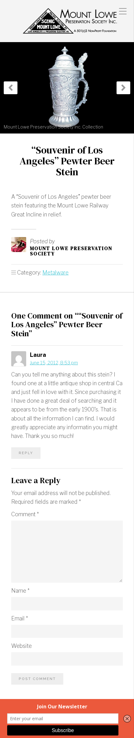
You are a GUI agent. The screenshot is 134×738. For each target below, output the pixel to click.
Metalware (55, 272)
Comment (25, 514)
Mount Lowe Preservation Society (71, 251)
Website (21, 646)
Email (19, 618)
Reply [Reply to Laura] (26, 453)
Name (20, 590)
